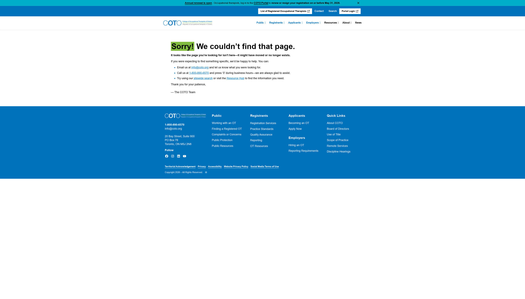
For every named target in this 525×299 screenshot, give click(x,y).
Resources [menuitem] (330, 22)
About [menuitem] (346, 22)
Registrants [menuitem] (276, 22)
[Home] (187, 23)
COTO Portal (261, 3)
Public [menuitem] (260, 22)
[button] (358, 2)
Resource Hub (235, 78)
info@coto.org (200, 67)
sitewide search (203, 78)
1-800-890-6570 (199, 72)
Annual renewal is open (198, 3)
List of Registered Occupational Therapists (283, 11)
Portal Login (348, 11)
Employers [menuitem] (312, 22)
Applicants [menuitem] (294, 22)
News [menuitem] (358, 22)
